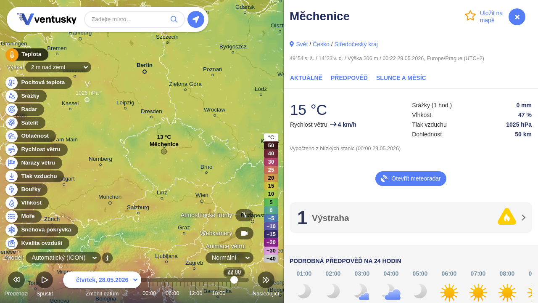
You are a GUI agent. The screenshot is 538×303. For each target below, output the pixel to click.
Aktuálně (306, 77)
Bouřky (26, 189)
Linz (162, 193)
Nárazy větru (33, 163)
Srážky (25, 96)
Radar (24, 110)
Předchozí (16, 285)
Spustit (44, 285)
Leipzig (125, 103)
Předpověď (349, 77)
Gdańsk (245, 8)
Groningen (14, 44)
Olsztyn (280, 26)
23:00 (238, 293)
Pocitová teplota (38, 83)
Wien (201, 196)
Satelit (24, 123)
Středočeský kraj (355, 44)
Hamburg (80, 34)
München (109, 198)
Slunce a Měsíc (401, 77)
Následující (266, 285)
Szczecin (167, 38)
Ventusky (45, 19)
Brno (206, 168)
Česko (321, 44)
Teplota (26, 54)
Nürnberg (100, 160)
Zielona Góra (185, 85)
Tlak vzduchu (34, 176)
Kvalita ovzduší (36, 243)
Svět (302, 44)
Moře (23, 216)
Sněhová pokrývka (41, 230)
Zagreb (194, 264)
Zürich (52, 220)
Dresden (151, 112)
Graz (184, 228)
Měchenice (164, 146)
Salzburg (138, 208)
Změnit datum (102, 285)
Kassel (70, 104)
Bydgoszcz (233, 47)
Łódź (261, 90)
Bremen (57, 49)
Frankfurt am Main (55, 140)
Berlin (145, 67)
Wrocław (214, 110)
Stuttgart (64, 179)
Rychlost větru (36, 150)
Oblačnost (30, 136)
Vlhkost (26, 203)
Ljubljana (166, 257)
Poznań (212, 70)
